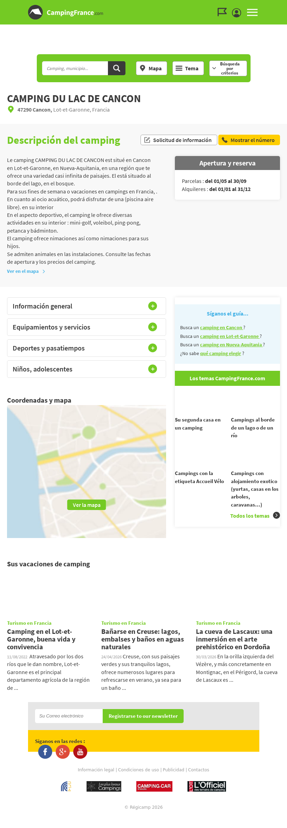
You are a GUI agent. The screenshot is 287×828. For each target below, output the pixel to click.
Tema (187, 68)
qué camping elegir (220, 353)
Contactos (198, 780)
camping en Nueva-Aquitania (231, 344)
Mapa (150, 68)
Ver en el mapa (26, 271)
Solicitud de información (178, 139)
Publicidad (173, 780)
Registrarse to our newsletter (143, 726)
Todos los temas (255, 527)
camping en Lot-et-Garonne (230, 336)
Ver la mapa (87, 504)
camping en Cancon (221, 327)
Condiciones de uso (138, 780)
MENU (252, 12)
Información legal (96, 780)
